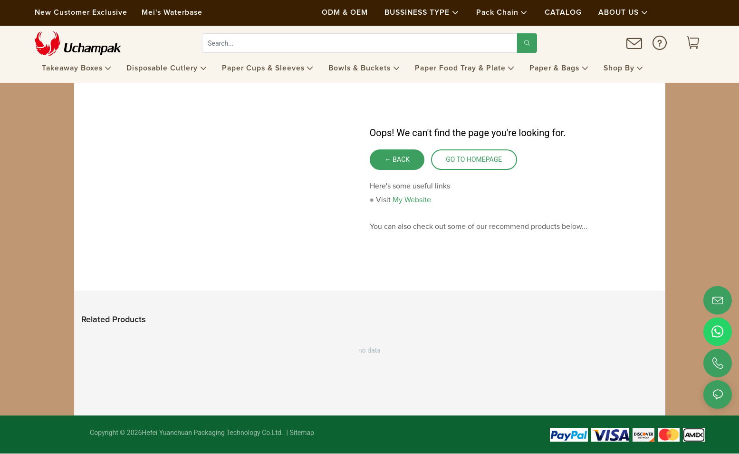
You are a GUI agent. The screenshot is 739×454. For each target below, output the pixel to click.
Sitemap (301, 433)
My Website (412, 200)
